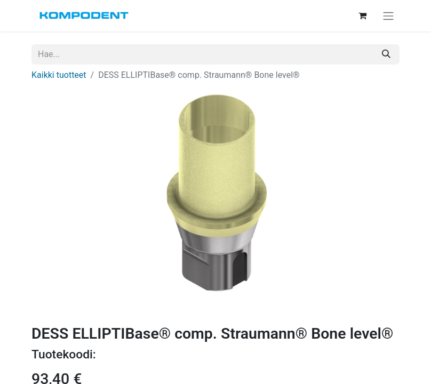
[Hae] (386, 54)
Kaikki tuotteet (58, 75)
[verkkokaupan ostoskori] (362, 15)
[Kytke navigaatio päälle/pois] (388, 15)
